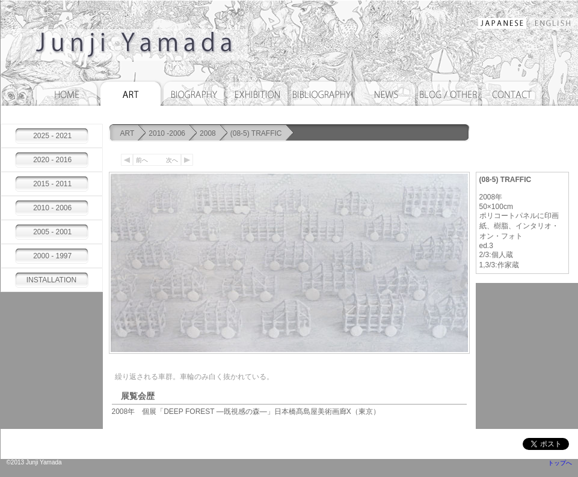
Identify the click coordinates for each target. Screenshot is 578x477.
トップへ (560, 463)
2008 (208, 133)
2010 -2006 (167, 133)
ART (127, 133)
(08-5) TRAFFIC (256, 133)
